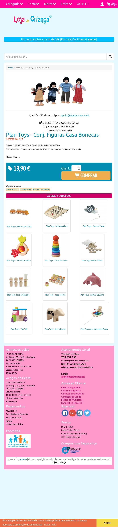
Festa (66, 4)
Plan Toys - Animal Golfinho (92, 295)
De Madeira (25, 189)
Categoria (14, 4)
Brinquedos (12, 189)
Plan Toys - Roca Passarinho (19, 261)
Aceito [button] (107, 523)
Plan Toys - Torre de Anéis (56, 261)
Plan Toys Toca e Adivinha (18, 295)
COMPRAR (86, 175)
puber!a (23, 459)
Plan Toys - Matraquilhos (56, 226)
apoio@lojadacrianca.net (75, 115)
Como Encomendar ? (71, 390)
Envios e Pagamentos (71, 387)
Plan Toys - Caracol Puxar (93, 226)
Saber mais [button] (49, 524)
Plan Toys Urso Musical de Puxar (94, 329)
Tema (33, 4)
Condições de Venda (71, 397)
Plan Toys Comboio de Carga (19, 226)
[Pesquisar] (110, 56)
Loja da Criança (59, 462)
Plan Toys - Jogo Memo (55, 295)
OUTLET (83, 4)
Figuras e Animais (41, 189)
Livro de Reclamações (71, 403)
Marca (50, 4)
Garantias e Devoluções (72, 393)
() (112, 4)
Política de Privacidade (72, 400)
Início (10, 68)
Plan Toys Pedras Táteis (92, 261)
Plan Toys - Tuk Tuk (19, 329)
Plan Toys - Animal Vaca (55, 329)
